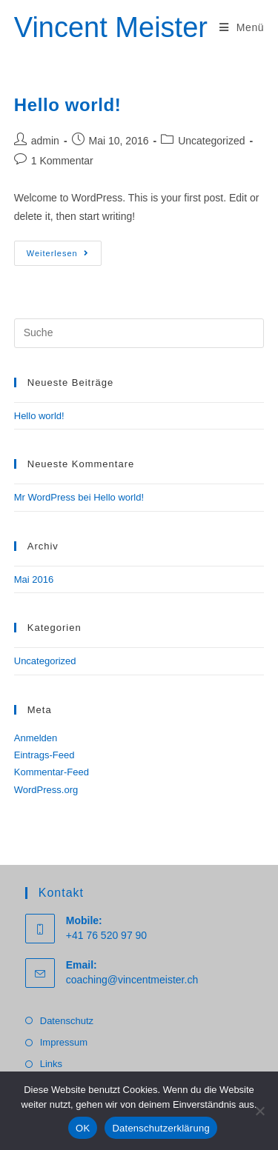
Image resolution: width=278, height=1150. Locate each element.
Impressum (63, 1042)
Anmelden (36, 737)
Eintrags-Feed (44, 754)
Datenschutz (66, 1020)
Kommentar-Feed (51, 772)
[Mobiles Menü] (242, 27)
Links (51, 1063)
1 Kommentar (62, 161)
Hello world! (68, 105)
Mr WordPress (45, 497)
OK (83, 1128)
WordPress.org (46, 789)
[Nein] (259, 1110)
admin (45, 141)
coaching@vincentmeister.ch (132, 980)
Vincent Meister (111, 27)
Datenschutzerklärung (160, 1128)
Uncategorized (211, 141)
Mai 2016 (33, 579)
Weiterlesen (64, 256)
